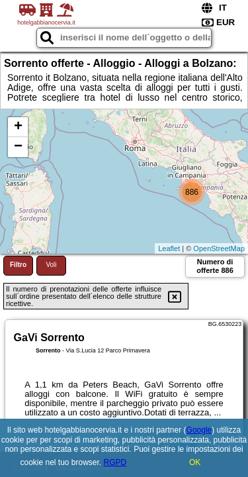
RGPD (115, 462)
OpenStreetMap (219, 248)
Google (199, 430)
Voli (51, 264)
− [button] (18, 147)
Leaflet (169, 248)
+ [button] (18, 127)
